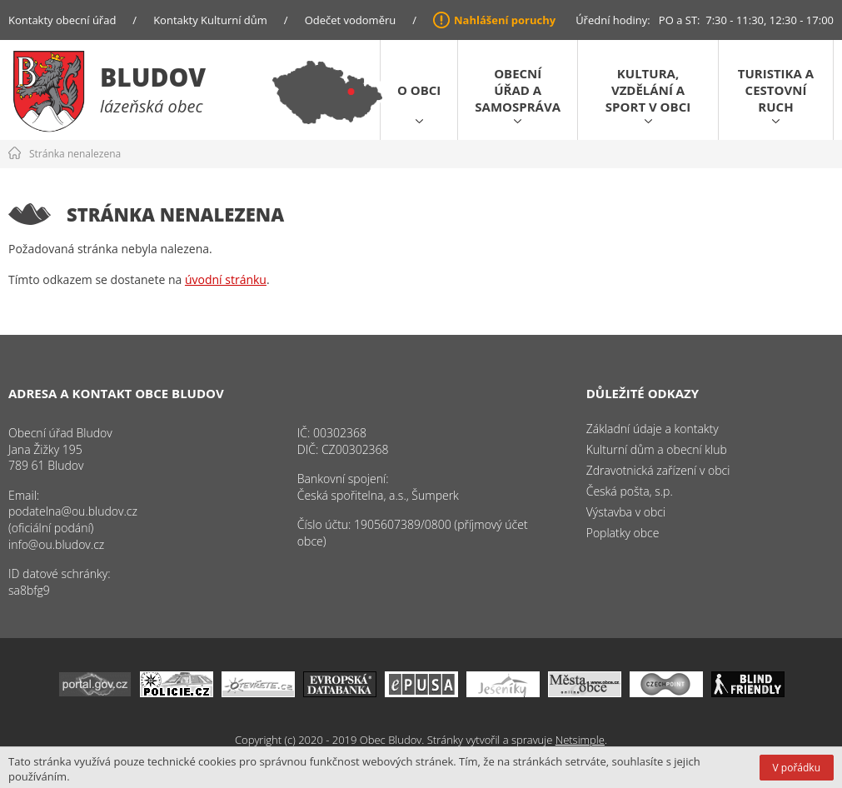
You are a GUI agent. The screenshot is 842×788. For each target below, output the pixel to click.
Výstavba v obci (625, 512)
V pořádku (796, 768)
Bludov (153, 77)
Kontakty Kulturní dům (210, 19)
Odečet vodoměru (350, 19)
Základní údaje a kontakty (652, 428)
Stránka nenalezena (75, 154)
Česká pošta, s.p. (629, 491)
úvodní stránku (226, 279)
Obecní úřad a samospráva (518, 90)
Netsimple (580, 739)
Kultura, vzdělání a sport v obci (647, 90)
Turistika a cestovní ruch (776, 90)
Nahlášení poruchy (505, 19)
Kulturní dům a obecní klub (656, 449)
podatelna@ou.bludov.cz (72, 511)
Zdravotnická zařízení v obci (658, 470)
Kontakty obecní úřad (62, 19)
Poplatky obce (623, 533)
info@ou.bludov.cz (56, 544)
